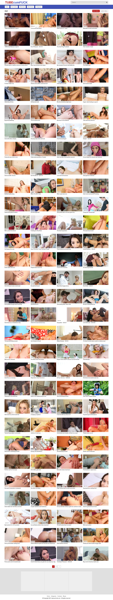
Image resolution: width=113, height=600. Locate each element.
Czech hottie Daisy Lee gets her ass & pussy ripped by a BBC (43, 561)
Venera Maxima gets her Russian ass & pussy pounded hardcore (43, 543)
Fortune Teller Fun (9, 83)
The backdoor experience (89, 469)
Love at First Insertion (62, 175)
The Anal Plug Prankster (63, 46)
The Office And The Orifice (37, 359)
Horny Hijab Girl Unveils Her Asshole (92, 157)
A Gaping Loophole (35, 414)
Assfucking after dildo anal (64, 304)
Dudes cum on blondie (89, 451)
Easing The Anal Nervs (36, 451)
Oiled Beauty (86, 359)
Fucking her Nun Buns (36, 230)
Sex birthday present (62, 451)
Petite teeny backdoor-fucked (38, 157)
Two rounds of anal (88, 46)
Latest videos (104, 11)
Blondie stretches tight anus (64, 102)
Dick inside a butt (87, 83)
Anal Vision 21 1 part (62, 28)
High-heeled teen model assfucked (66, 488)
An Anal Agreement (88, 267)
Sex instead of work (36, 341)
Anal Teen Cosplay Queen (89, 396)
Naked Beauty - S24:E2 (62, 341)
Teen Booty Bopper (62, 138)
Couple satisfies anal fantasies (38, 506)
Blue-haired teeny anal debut (38, 65)
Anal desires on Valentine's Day (13, 322)
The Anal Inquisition (62, 230)
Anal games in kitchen (88, 175)
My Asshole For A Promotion (12, 525)
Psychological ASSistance (90, 414)
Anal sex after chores (10, 175)
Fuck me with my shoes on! (64, 414)
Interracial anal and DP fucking (91, 194)
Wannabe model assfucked (90, 28)
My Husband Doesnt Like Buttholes (65, 65)
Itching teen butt (35, 102)
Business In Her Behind (63, 120)
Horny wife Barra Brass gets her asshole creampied (69, 506)
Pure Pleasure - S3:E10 (37, 46)
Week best (22, 6)
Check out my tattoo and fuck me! (39, 83)
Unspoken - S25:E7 (61, 322)
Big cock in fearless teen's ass (91, 561)
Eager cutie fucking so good (90, 102)
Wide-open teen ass (62, 194)
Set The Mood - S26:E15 (37, 175)
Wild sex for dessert (10, 359)
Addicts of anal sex (36, 433)
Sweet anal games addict (11, 212)
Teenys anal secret (88, 433)
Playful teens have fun (36, 267)
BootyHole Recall (35, 286)
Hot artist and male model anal (12, 286)
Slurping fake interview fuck (38, 138)
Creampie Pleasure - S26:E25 (64, 561)
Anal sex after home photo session (66, 157)
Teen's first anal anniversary (38, 322)
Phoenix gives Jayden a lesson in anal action (16, 65)
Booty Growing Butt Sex (89, 304)
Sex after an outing (35, 488)
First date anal (86, 65)
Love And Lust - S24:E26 (89, 322)
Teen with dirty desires (89, 120)
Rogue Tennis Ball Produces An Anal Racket (68, 359)
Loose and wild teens (36, 28)
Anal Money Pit (34, 304)
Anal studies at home (62, 543)
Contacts (59, 596)
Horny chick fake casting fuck (12, 543)
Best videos (14, 6)
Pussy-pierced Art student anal (12, 561)
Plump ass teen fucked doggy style (92, 543)
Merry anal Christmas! (10, 230)
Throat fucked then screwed (64, 525)
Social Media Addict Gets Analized (39, 525)
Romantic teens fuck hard (63, 469)
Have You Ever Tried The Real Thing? (40, 249)
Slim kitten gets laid (36, 469)
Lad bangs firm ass (9, 249)
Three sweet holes (35, 120)
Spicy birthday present (62, 396)
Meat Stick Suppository (63, 286)
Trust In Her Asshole (62, 267)
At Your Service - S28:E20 (63, 377)
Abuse (64, 596)
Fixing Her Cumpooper (89, 212)
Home (7, 6)
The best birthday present (11, 341)
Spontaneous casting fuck (89, 488)
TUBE (9, 2)
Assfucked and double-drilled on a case (67, 433)
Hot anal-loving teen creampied (13, 488)
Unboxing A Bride (9, 102)
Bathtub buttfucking (9, 194)
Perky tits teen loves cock (11, 157)
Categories (39, 6)
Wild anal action (87, 525)
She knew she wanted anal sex (90, 377)
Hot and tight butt (35, 212)
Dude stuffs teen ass (10, 267)
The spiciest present (88, 230)
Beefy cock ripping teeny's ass (38, 396)
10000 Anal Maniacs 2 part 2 (12, 46)
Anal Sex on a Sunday (10, 377)
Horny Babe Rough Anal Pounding (13, 304)
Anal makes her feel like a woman (13, 506)
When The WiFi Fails (36, 194)
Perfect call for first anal (11, 469)
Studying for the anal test (11, 396)
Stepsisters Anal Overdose (37, 377)
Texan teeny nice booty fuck (64, 249)
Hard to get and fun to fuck (90, 506)
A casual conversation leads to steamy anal (94, 341)
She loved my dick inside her (12, 414)
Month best (30, 6)
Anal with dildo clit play (10, 138)
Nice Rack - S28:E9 (88, 286)
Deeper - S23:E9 (87, 138)
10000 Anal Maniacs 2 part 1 (12, 28)
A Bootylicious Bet (61, 83)
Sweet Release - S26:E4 (89, 249)
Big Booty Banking (9, 120)
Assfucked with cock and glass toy (66, 212)
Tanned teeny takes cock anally (12, 433)
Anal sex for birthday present (12, 451)
